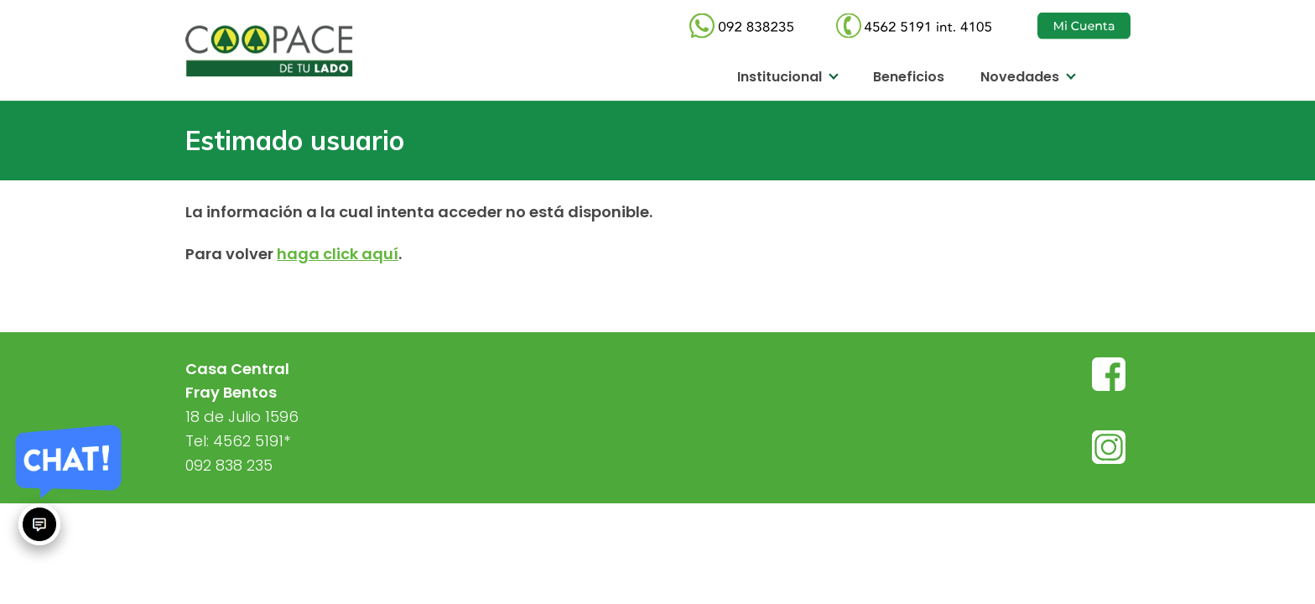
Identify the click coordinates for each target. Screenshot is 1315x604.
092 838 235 (229, 465)
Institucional (779, 76)
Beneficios (908, 76)
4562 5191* (251, 440)
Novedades (1019, 76)
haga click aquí (337, 253)
